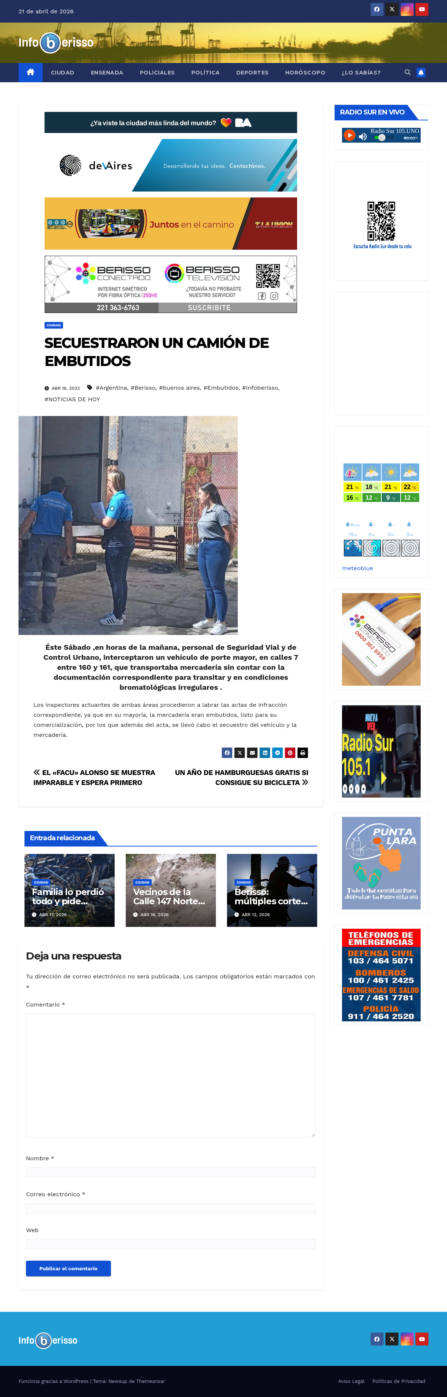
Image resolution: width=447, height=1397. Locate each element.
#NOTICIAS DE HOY (72, 399)
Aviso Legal (351, 1381)
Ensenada (107, 72)
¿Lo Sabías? (361, 72)
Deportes (252, 72)
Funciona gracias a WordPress (54, 1381)
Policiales (157, 72)
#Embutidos (221, 387)
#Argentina (111, 387)
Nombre (40, 1158)
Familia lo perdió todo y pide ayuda (68, 901)
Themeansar (150, 1381)
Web (32, 1230)
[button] (408, 72)
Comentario (45, 1004)
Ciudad (63, 72)
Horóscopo (305, 72)
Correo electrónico (55, 1194)
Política (205, 72)
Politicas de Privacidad (398, 1381)
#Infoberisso (260, 387)
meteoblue (357, 568)
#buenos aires (179, 387)
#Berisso (143, 387)
